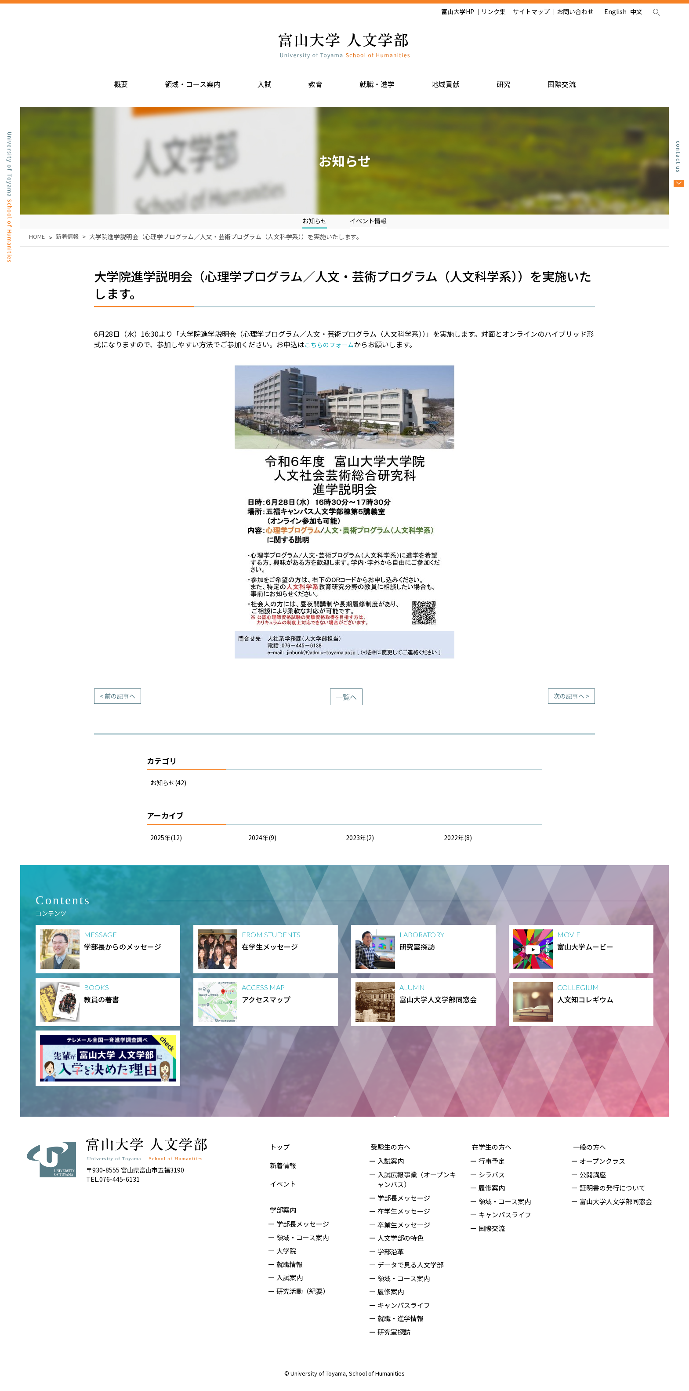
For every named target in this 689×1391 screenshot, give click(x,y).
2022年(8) (460, 842)
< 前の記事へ (120, 702)
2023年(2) (362, 842)
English (615, 11)
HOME (38, 241)
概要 (121, 80)
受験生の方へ (389, 1147)
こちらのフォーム (333, 349)
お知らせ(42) (171, 787)
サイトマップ (531, 11)
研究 (504, 80)
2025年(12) (168, 842)
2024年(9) (264, 842)
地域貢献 (446, 80)
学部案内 (281, 1194)
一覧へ (346, 702)
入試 (264, 80)
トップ (278, 1147)
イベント (281, 1174)
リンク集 (493, 11)
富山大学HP (457, 11)
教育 (315, 80)
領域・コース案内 (193, 80)
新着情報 (70, 241)
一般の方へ (587, 1147)
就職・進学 (377, 80)
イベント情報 (370, 220)
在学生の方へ (490, 1147)
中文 (636, 11)
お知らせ (312, 220)
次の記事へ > (568, 702)
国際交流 (562, 80)
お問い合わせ (575, 11)
